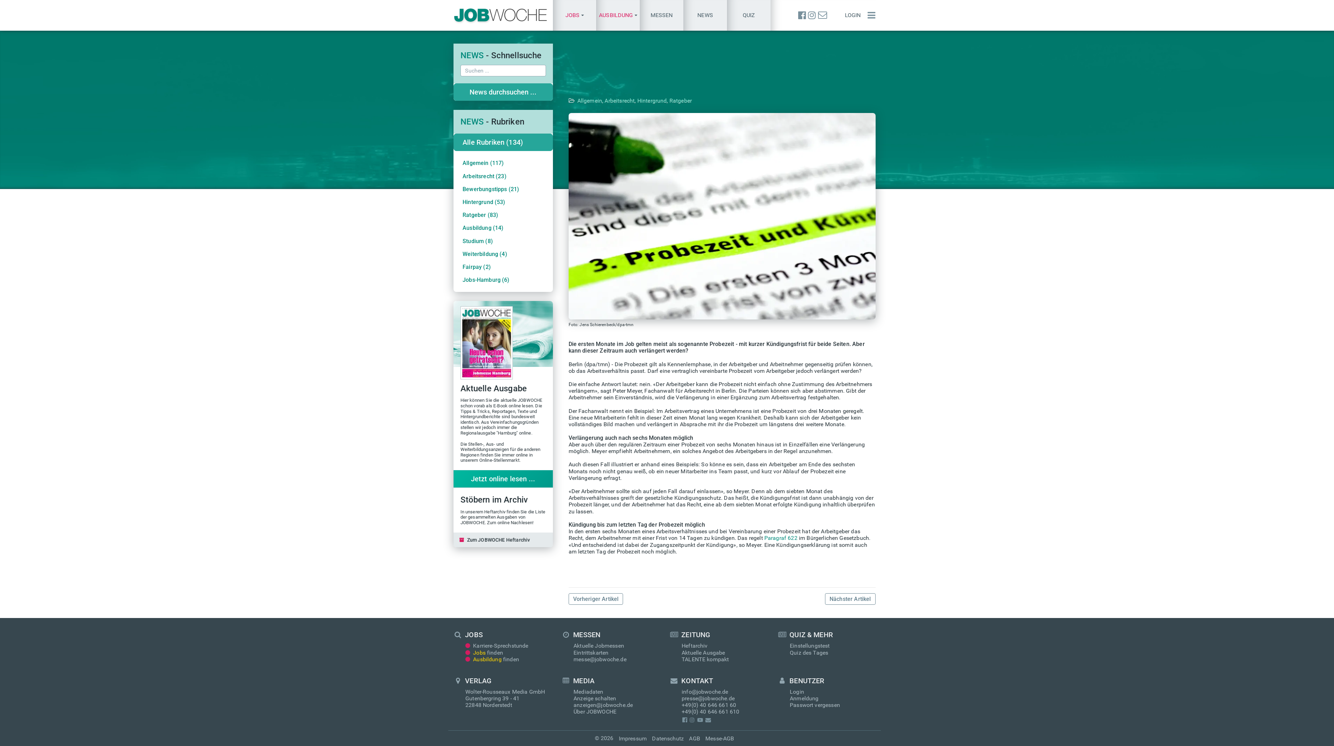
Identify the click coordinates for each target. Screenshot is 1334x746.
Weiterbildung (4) (485, 254)
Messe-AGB (719, 738)
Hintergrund (661, 100)
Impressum (633, 738)
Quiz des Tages (809, 652)
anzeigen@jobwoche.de (603, 705)
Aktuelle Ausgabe (703, 652)
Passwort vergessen (815, 705)
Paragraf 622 (780, 538)
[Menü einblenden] (869, 15)
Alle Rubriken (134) (493, 142)
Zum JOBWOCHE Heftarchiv (494, 540)
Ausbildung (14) (483, 228)
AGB (694, 738)
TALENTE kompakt (705, 659)
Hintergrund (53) (484, 202)
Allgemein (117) (483, 163)
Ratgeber (689, 100)
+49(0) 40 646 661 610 (710, 711)
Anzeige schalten (595, 698)
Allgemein (598, 100)
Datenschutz (668, 738)
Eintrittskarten (591, 652)
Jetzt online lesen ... (503, 479)
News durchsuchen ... (503, 92)
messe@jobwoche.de (600, 659)
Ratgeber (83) (480, 215)
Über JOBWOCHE (595, 711)
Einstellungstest (810, 645)
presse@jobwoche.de (708, 698)
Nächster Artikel (850, 599)
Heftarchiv (695, 645)
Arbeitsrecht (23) (485, 176)
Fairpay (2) (477, 267)
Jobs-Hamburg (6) (486, 280)
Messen (662, 15)
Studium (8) (478, 241)
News (705, 15)
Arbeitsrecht (628, 100)
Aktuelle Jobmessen (599, 645)
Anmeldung (804, 698)
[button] (575, 15)
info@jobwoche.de (705, 691)
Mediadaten (589, 691)
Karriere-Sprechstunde (497, 645)
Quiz (749, 15)
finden (484, 652)
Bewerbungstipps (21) (491, 189)
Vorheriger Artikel (596, 599)
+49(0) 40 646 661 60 (709, 705)
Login (853, 15)
